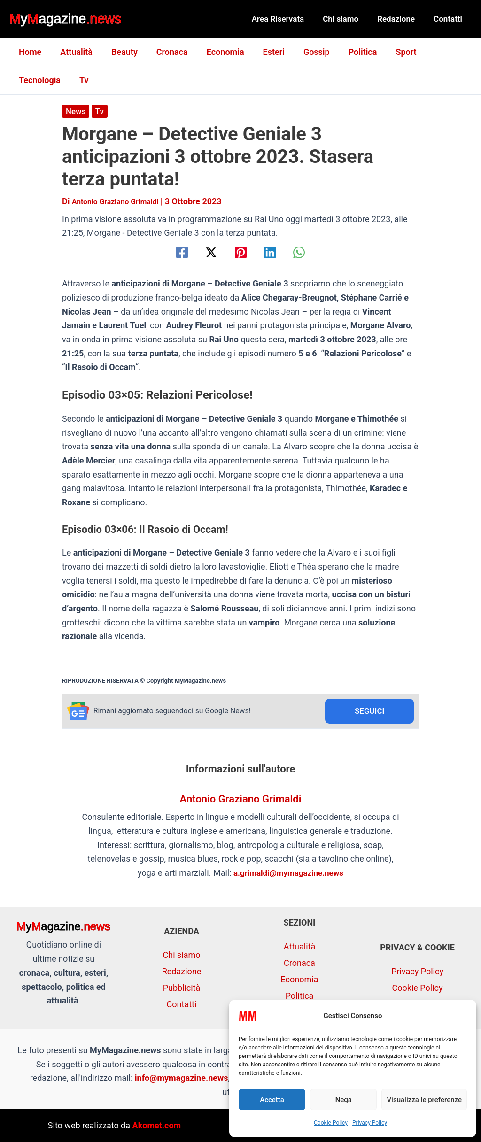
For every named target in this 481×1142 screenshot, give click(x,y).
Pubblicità (182, 988)
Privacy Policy (369, 1122)
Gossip (304, 52)
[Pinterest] (240, 252)
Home (29, 52)
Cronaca (165, 52)
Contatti (449, 18)
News (76, 111)
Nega (343, 1100)
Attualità (73, 52)
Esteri (263, 52)
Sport (390, 52)
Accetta (272, 1100)
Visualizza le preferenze (424, 1100)
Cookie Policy (331, 1122)
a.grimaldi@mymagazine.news (288, 874)
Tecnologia (438, 52)
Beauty (120, 52)
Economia (217, 52)
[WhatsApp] (311, 252)
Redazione (400, 18)
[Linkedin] (276, 252)
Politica (348, 52)
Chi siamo (347, 18)
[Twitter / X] (205, 252)
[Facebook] (170, 252)
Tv (22, 80)
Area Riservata (288, 18)
